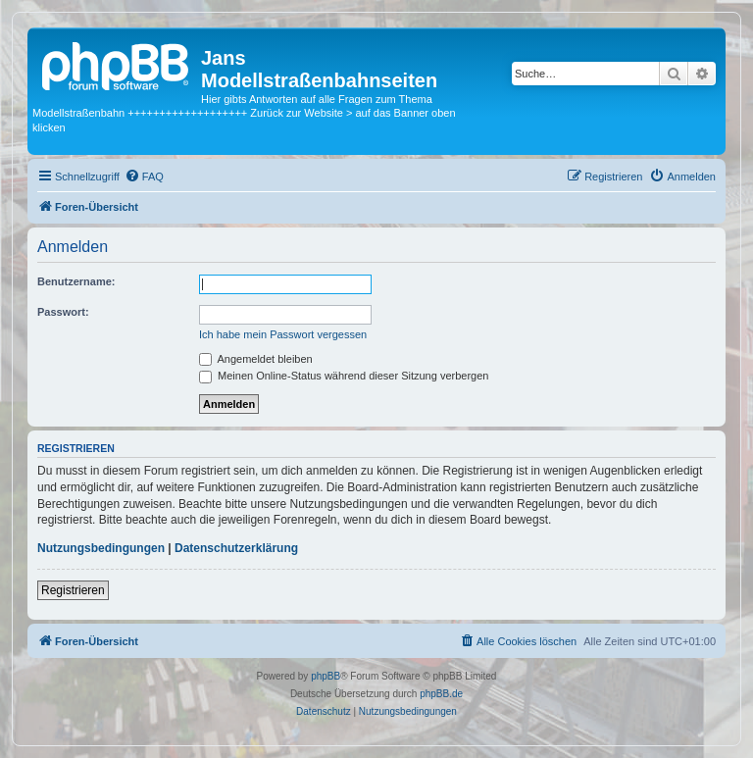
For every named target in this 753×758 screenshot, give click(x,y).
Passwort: (63, 312)
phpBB (325, 676)
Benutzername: (76, 281)
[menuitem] (144, 176)
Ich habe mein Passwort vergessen (283, 334)
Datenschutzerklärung (236, 548)
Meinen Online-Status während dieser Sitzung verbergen (343, 375)
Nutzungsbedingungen (101, 548)
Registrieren (73, 590)
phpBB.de (441, 693)
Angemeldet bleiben (256, 359)
